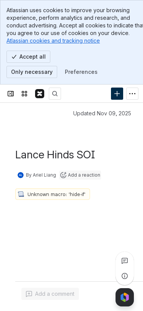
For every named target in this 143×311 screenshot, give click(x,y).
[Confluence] (40, 94)
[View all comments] (125, 261)
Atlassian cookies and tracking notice (53, 40)
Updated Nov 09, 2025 (102, 113)
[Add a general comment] (50, 294)
